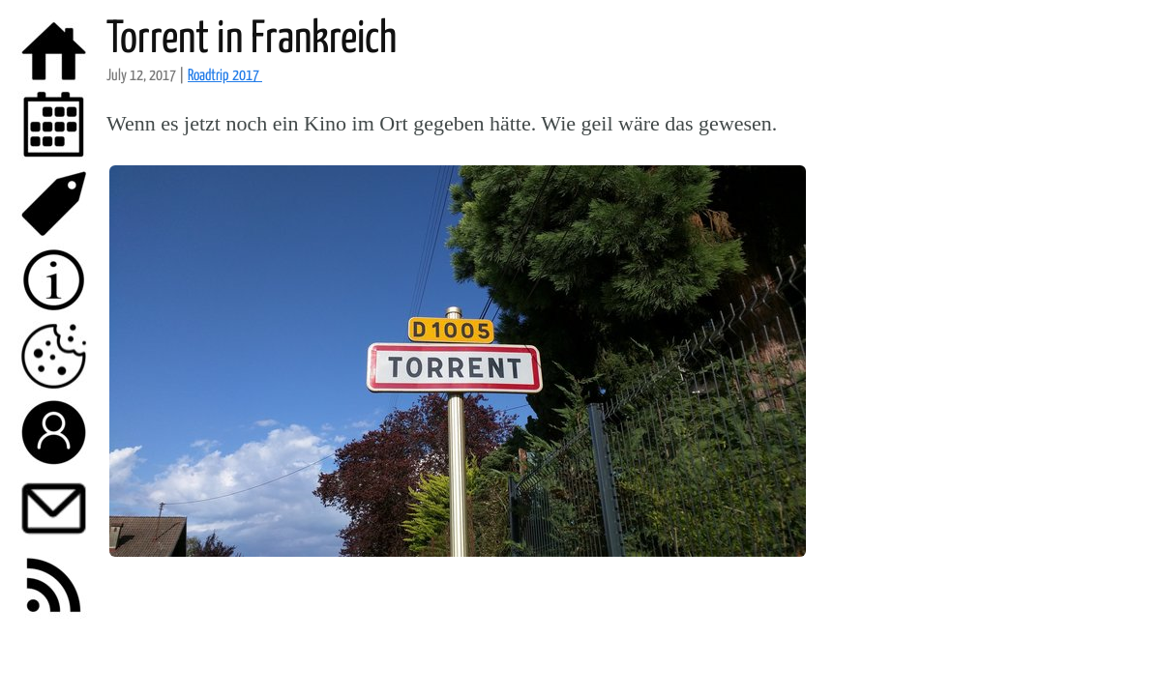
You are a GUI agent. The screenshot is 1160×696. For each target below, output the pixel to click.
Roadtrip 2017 (225, 76)
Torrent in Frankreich (251, 40)
